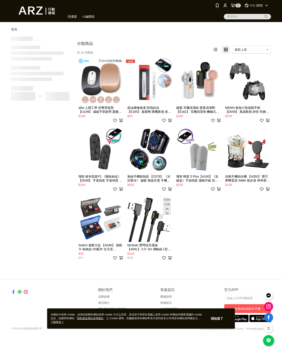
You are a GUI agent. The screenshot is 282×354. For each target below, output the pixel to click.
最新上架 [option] (241, 49)
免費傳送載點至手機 (247, 308)
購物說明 (166, 296)
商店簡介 (104, 302)
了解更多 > (57, 322)
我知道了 (217, 318)
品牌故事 (104, 296)
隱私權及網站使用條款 (90, 318)
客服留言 (166, 302)
